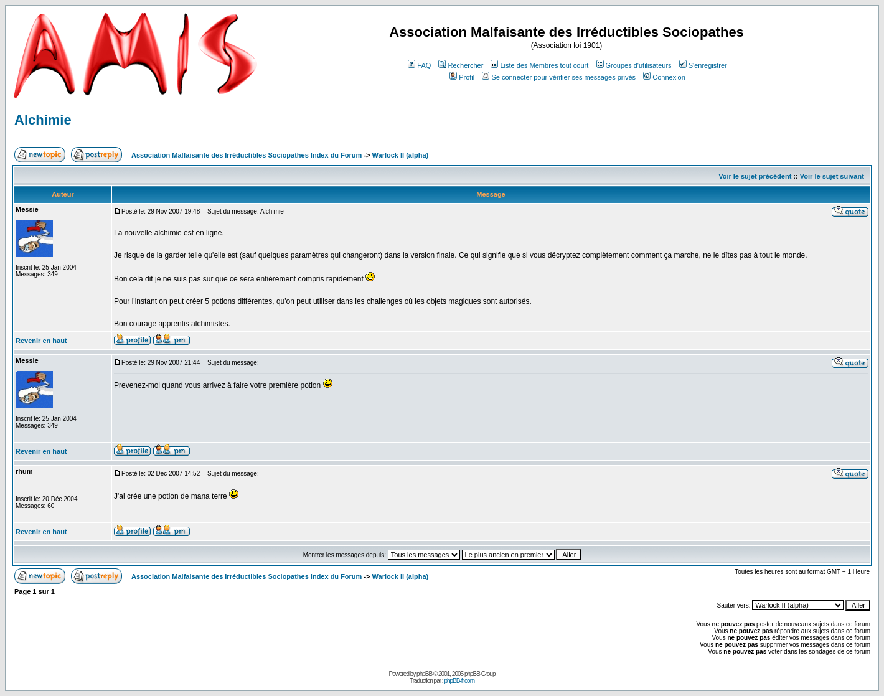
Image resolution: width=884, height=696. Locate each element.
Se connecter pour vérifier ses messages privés (559, 77)
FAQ (419, 65)
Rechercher (460, 65)
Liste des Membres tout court (539, 65)
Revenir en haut (41, 340)
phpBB (424, 673)
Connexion (664, 77)
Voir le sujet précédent (754, 176)
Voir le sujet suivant (832, 176)
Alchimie (43, 120)
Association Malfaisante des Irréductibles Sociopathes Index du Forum (246, 155)
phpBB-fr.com (459, 680)
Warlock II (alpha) (400, 155)
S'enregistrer (703, 65)
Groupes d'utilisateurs (634, 65)
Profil (461, 77)
